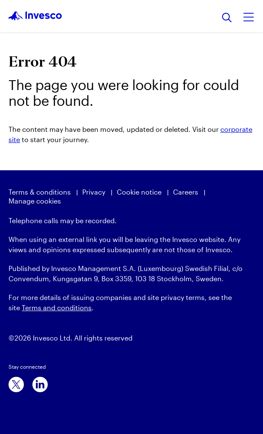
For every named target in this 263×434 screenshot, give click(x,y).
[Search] (227, 18)
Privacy (93, 192)
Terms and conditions (57, 307)
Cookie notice (139, 192)
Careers (185, 192)
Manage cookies (35, 201)
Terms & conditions (40, 192)
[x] (16, 384)
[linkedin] (40, 384)
